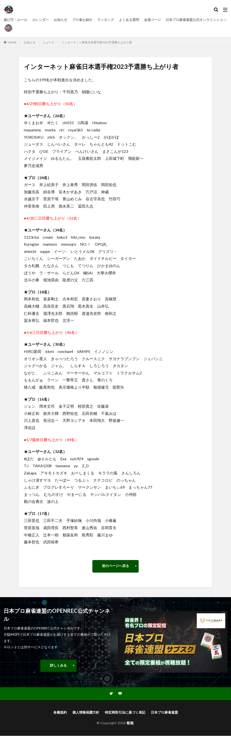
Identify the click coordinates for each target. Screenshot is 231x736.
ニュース (48, 42)
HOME (12, 42)
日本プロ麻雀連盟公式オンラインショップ (198, 20)
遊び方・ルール (15, 20)
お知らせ (60, 20)
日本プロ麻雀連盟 (164, 712)
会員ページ (152, 20)
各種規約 (60, 712)
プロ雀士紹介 (82, 20)
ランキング (105, 20)
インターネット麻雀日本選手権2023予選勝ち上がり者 (96, 42)
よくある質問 (129, 20)
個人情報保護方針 (85, 712)
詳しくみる (58, 665)
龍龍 (130, 723)
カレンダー (40, 20)
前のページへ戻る (115, 566)
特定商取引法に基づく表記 (125, 712)
